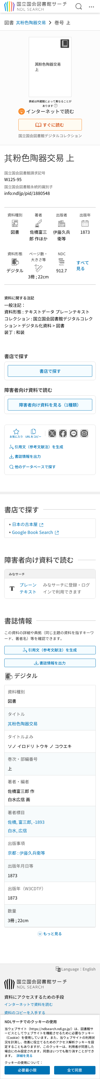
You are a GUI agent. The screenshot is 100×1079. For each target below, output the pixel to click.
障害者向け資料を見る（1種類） (50, 405)
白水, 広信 (17, 830)
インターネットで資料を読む (28, 1004)
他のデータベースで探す (32, 467)
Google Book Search (35, 532)
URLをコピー (33, 433)
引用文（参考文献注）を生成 (36, 447)
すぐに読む (49, 125)
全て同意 (74, 1070)
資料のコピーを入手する (24, 1012)
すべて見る (82, 265)
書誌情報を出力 (25, 456)
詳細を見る (25, 1055)
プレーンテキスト (28, 588)
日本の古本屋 (28, 524)
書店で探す (50, 371)
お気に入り (16, 433)
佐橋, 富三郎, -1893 (26, 822)
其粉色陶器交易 (31, 22)
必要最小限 (27, 1070)
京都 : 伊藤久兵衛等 (26, 853)
